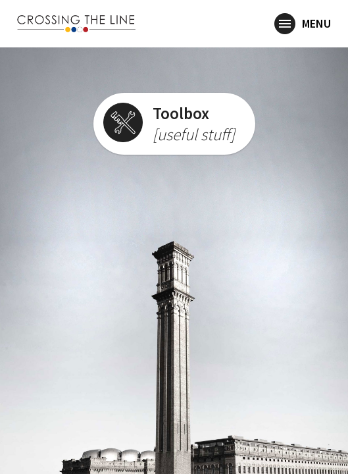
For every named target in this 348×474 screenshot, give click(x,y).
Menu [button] (302, 24)
